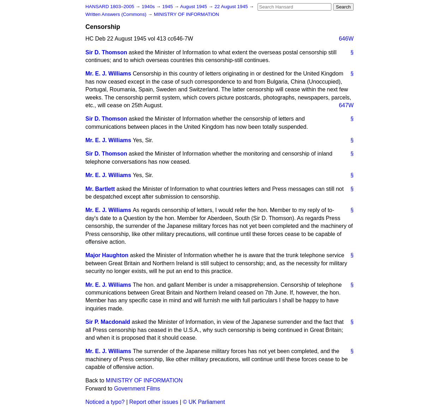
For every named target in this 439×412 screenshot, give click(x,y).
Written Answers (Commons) (116, 14)
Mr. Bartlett (100, 189)
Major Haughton (106, 255)
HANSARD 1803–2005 (109, 6)
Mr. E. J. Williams (108, 74)
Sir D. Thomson (106, 52)
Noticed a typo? (105, 402)
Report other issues (153, 402)
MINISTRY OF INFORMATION (186, 14)
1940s (149, 6)
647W (346, 105)
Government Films (137, 389)
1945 (168, 6)
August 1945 (194, 6)
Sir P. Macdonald (107, 322)
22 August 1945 (232, 6)
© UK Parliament (204, 402)
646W (346, 39)
